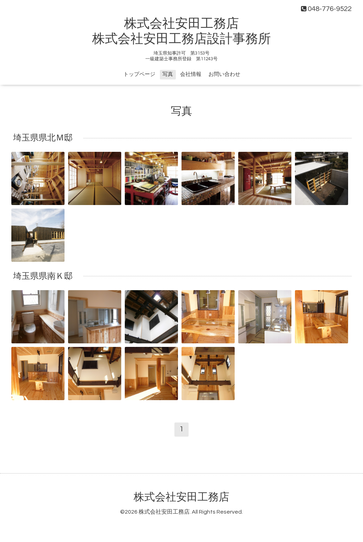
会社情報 (190, 74)
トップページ (139, 74)
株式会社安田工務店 (181, 497)
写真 (167, 74)
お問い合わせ (224, 74)
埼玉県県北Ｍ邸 (43, 137)
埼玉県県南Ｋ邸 (43, 276)
